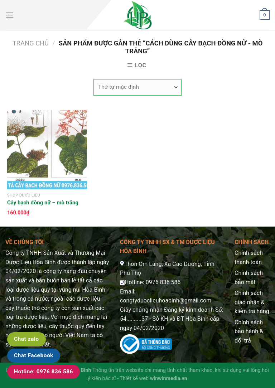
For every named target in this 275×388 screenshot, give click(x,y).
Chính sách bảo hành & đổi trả (249, 331)
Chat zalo (26, 339)
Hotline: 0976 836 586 (43, 371)
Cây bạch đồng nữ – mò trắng (42, 202)
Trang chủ (31, 43)
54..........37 (134, 318)
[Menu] (9, 15)
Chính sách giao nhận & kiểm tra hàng (252, 302)
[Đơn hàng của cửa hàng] (137, 87)
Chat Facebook (33, 355)
